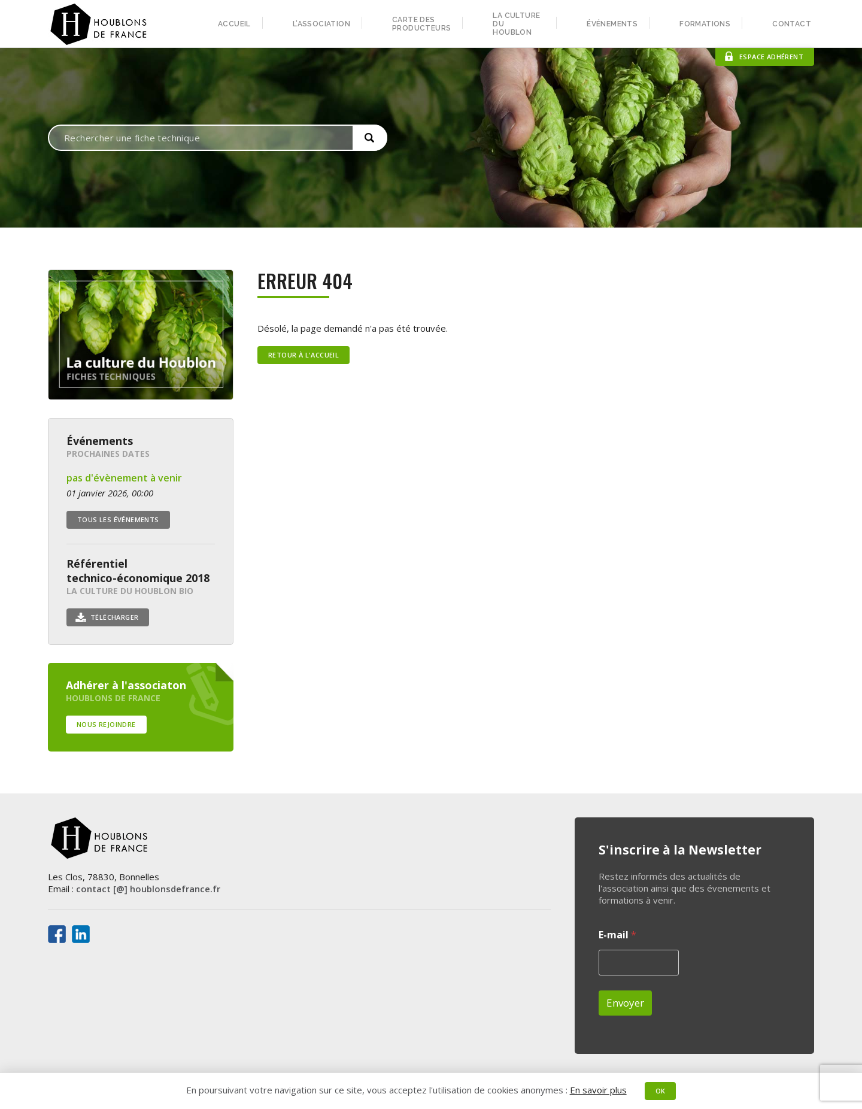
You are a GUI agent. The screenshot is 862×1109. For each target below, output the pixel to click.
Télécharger (114, 617)
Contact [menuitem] (791, 24)
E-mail (617, 935)
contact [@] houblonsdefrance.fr (148, 889)
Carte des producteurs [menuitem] (421, 24)
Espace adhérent (771, 56)
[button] (370, 138)
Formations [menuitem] (704, 24)
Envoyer (625, 1003)
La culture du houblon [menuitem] (516, 24)
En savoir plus (598, 1090)
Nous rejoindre (106, 724)
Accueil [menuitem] (234, 24)
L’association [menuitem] (321, 24)
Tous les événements (118, 519)
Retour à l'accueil (303, 354)
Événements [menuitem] (612, 24)
